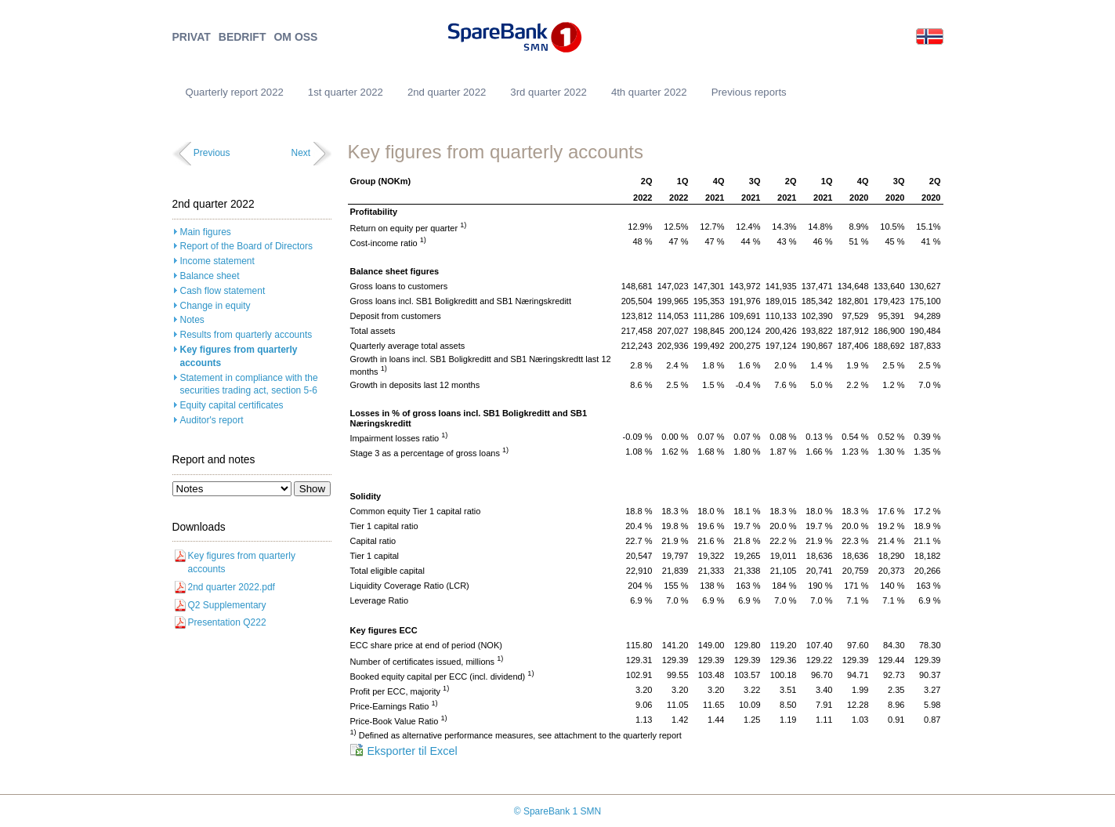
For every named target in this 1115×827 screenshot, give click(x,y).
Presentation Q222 (227, 622)
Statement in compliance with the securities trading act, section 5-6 (249, 384)
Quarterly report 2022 (235, 92)
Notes (192, 319)
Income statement (217, 261)
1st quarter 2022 (345, 92)
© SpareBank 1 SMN (558, 811)
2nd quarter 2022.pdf (231, 587)
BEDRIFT (242, 37)
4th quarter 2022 (649, 92)
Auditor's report (212, 420)
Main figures (205, 232)
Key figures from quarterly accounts (239, 356)
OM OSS (295, 37)
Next (300, 152)
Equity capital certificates (232, 405)
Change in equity (215, 305)
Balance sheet (210, 275)
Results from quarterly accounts (246, 334)
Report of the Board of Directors (246, 246)
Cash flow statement (223, 290)
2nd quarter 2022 (446, 92)
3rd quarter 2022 (548, 92)
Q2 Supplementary (227, 605)
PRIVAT (191, 37)
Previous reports (749, 92)
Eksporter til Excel (412, 751)
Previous (212, 152)
